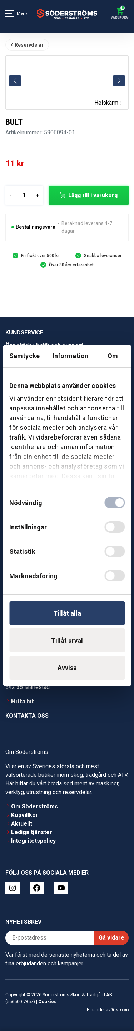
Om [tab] (113, 356)
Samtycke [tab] (24, 356)
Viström (120, 1009)
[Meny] (9, 13)
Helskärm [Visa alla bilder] (109, 102)
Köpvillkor (24, 815)
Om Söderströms (34, 806)
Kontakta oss (27, 715)
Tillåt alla (67, 613)
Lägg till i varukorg (93, 195)
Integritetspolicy (33, 840)
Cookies (47, 1001)
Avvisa (67, 667)
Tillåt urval (67, 640)
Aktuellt (21, 823)
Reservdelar (29, 45)
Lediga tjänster (31, 832)
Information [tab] (70, 356)
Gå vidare (111, 937)
